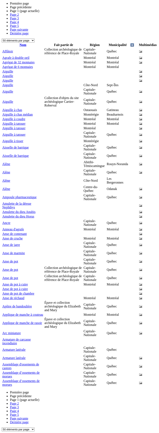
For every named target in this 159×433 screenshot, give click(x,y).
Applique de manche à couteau (22, 314)
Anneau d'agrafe (13, 229)
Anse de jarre (11, 245)
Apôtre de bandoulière (17, 306)
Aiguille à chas (12, 110)
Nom (22, 45)
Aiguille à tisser (12, 141)
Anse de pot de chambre (18, 293)
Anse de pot (10, 261)
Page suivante (19, 29)
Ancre (6, 223)
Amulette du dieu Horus (18, 216)
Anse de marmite (13, 253)
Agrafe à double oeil (15, 57)
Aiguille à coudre (13, 119)
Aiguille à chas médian (17, 114)
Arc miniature (11, 333)
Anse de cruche (12, 238)
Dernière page (19, 33)
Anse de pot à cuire (15, 284)
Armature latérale (13, 349)
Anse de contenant (14, 234)
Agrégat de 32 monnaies (18, 62)
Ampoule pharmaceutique (19, 197)
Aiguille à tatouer (13, 123)
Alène (6, 164)
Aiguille (7, 71)
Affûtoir (7, 51)
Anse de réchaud (13, 298)
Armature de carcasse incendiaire (16, 341)
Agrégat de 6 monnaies (17, 67)
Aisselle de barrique (15, 147)
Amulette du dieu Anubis (18, 212)
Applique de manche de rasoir (22, 323)
